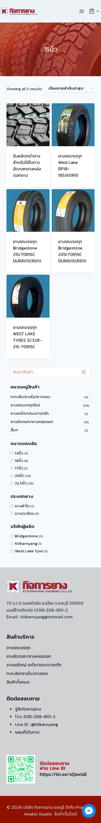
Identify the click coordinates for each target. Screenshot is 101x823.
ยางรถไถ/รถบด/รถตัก (30, 413)
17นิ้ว (19, 468)
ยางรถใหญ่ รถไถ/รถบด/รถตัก (33, 665)
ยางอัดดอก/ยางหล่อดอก (32, 421)
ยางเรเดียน (24, 513)
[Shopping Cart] (94, 11)
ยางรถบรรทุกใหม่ (25, 405)
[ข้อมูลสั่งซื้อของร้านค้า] (71, 89)
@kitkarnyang (44, 724)
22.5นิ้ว (21, 483)
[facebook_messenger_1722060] (89, 811)
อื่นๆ (14, 430)
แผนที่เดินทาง (27, 732)
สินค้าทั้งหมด (18, 682)
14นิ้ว (19, 453)
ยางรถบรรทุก (18, 647)
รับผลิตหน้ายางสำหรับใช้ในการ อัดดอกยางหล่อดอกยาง (27, 165)
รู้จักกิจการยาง (28, 709)
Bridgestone (26, 536)
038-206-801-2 (39, 716)
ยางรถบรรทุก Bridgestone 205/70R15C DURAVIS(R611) (72, 251)
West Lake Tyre (29, 551)
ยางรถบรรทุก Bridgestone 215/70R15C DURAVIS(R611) (27, 251)
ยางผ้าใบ (22, 506)
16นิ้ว (19, 460)
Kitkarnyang (26, 543)
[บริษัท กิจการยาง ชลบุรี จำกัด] (19, 11)
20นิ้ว (19, 475)
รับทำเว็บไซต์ (65, 814)
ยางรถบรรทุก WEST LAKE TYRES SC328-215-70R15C (27, 337)
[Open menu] (81, 11)
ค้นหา (85, 372)
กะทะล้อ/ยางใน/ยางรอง (30, 397)
